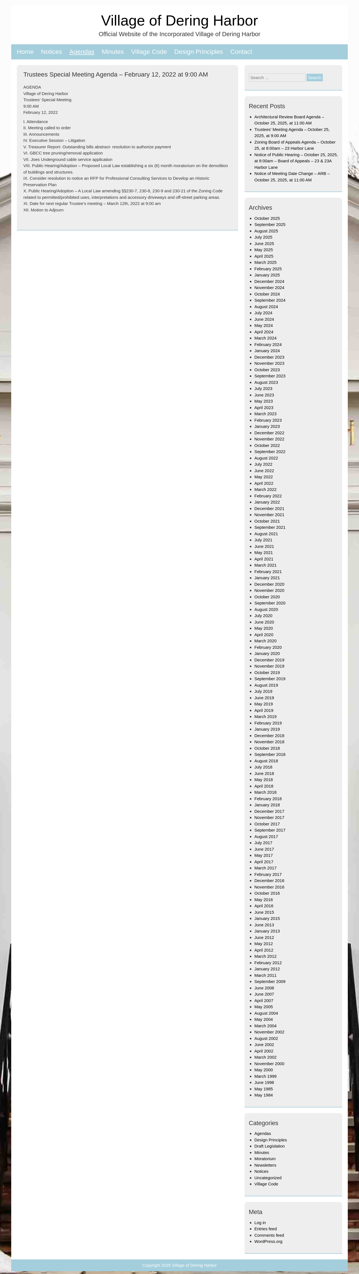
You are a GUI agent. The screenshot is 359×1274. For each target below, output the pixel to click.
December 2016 (269, 880)
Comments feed (269, 1235)
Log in (260, 1222)
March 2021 (265, 565)
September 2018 (270, 754)
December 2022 (269, 432)
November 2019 (269, 666)
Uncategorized (268, 1177)
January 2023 (267, 426)
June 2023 (264, 395)
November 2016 (269, 887)
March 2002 (265, 1057)
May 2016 (263, 899)
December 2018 (269, 735)
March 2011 (265, 975)
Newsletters (265, 1165)
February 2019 (268, 723)
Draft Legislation (269, 1146)
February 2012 (268, 962)
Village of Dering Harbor (179, 20)
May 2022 (263, 476)
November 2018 (269, 741)
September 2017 (270, 830)
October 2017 (267, 823)
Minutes (113, 51)
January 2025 (267, 275)
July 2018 (263, 767)
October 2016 (267, 893)
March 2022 (265, 489)
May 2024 (263, 325)
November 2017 (269, 817)
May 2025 (263, 249)
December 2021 (269, 508)
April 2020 (263, 634)
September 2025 (270, 224)
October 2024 (267, 294)
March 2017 (265, 868)
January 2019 (267, 729)
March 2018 (265, 792)
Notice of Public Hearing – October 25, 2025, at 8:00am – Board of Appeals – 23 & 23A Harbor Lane (296, 161)
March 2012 (265, 956)
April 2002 (263, 1051)
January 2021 (267, 577)
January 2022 (267, 502)
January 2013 (267, 931)
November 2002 (269, 1032)
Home (25, 51)
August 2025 (266, 231)
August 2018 (266, 760)
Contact (241, 51)
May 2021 (263, 552)
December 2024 (269, 281)
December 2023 (269, 357)
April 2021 (263, 559)
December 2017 (269, 811)
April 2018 (263, 786)
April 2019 (263, 710)
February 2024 (268, 344)
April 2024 (263, 331)
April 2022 (263, 483)
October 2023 (267, 369)
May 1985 (263, 1088)
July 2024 (263, 312)
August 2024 (266, 306)
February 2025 (268, 268)
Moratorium (265, 1158)
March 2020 (265, 640)
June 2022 (264, 470)
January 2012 (267, 968)
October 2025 (267, 218)
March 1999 (265, 1076)
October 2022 (267, 445)
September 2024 (270, 300)
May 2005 (263, 1006)
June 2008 (264, 987)
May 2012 (263, 943)
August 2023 (266, 382)
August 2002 (266, 1038)
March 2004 (265, 1025)
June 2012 (264, 937)
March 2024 (265, 338)
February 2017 (268, 874)
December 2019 (269, 659)
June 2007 (264, 994)
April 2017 (263, 861)
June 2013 (264, 924)
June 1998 (264, 1082)
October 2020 (267, 596)
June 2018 (264, 773)
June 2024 (264, 319)
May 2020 (263, 628)
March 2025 (265, 262)
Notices (51, 51)
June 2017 (264, 849)
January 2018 (267, 804)
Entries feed (265, 1228)
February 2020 (268, 647)
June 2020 (264, 622)
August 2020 (266, 609)
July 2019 (263, 691)
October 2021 (267, 521)
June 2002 (264, 1044)
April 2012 (263, 950)
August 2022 (266, 458)
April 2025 (263, 256)
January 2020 (267, 653)
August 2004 (266, 1013)
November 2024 (269, 287)
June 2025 (264, 243)
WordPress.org (268, 1241)
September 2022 (270, 451)
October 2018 (267, 748)
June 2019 (264, 697)
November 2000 (269, 1063)
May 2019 (263, 703)
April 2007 (263, 1000)
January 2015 (267, 918)
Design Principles (198, 51)
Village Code (149, 51)
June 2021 (264, 546)
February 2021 (268, 571)
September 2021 (270, 527)
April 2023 (263, 407)
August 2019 (266, 685)
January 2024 (267, 350)
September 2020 (270, 603)
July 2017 (263, 842)
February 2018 (268, 798)
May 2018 (263, 779)
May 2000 (263, 1069)
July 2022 (263, 464)
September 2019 (270, 678)
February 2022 (268, 495)
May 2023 (263, 401)
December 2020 (269, 584)
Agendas (82, 51)
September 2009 (270, 981)
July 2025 (263, 237)
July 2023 (263, 388)
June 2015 (264, 912)
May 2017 (263, 855)
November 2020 (269, 590)
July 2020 (263, 615)
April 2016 (263, 905)
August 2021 (266, 533)
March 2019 (265, 716)
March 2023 (265, 413)
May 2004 (263, 1019)
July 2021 (263, 539)
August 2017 (266, 836)
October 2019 (267, 672)
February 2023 (268, 420)
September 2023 (270, 375)
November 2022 (269, 439)
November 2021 (269, 514)
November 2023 (269, 363)
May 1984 (263, 1095)
